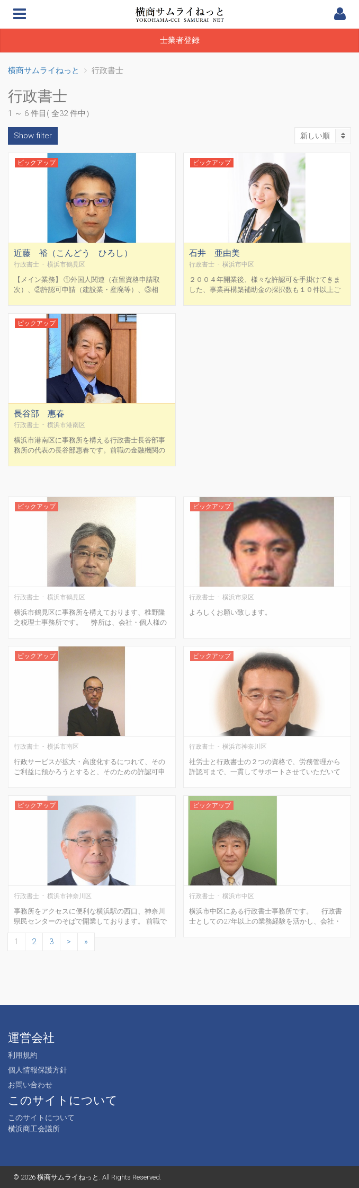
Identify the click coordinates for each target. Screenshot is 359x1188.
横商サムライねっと (68, 1177)
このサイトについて (41, 1117)
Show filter (33, 135)
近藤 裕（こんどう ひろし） (73, 260)
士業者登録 (180, 40)
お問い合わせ (30, 1084)
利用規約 (23, 1055)
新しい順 (325, 136)
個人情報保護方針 (37, 1070)
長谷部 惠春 (39, 421)
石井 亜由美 (214, 260)
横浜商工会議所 (34, 1128)
